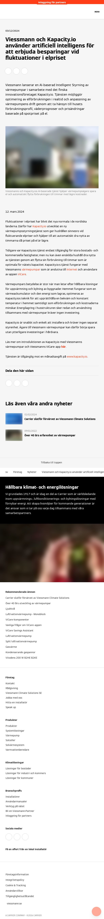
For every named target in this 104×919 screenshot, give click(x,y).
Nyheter (31, 472)
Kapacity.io (39, 226)
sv (6, 472)
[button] (52, 462)
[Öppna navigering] (97, 12)
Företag (17, 472)
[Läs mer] (52, 419)
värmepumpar (31, 269)
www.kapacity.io (77, 356)
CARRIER (38, 915)
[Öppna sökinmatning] (89, 11)
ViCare (22, 274)
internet (72, 269)
